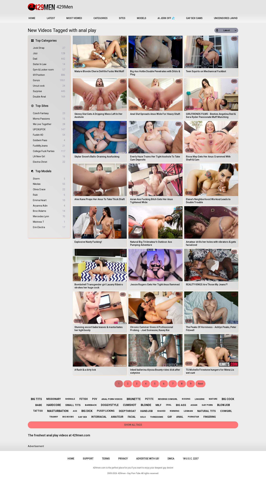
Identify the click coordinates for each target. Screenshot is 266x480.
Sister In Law (49, 64)
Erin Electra (49, 227)
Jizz (49, 53)
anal (179, 416)
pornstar (193, 417)
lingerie (199, 399)
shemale (70, 399)
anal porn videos (111, 399)
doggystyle (110, 405)
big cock (228, 399)
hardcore (53, 405)
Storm (49, 178)
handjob (146, 411)
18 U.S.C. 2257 (190, 458)
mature (213, 399)
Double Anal (49, 96)
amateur (117, 416)
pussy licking (106, 411)
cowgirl (226, 411)
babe (38, 405)
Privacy (123, 458)
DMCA (171, 458)
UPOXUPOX (49, 129)
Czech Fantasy (49, 113)
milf (159, 405)
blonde (146, 405)
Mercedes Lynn (49, 216)
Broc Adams (49, 211)
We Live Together (49, 124)
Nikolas (49, 184)
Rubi (49, 194)
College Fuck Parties (49, 151)
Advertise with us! (147, 458)
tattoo (38, 411)
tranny (53, 417)
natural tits (206, 411)
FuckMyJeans (49, 145)
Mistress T (49, 221)
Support (88, 458)
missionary (53, 399)
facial (132, 416)
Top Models (43, 171)
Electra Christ (49, 162)
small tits (73, 405)
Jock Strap (49, 48)
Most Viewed (74, 18)
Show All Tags (133, 424)
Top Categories (46, 40)
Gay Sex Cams (194, 18)
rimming (174, 411)
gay (169, 416)
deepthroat (127, 411)
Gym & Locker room (49, 69)
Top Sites (41, 106)
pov (94, 399)
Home (31, 18)
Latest (51, 18)
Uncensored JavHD (226, 18)
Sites (122, 18)
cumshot (129, 405)
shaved (161, 411)
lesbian (188, 411)
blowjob (223, 405)
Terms (106, 458)
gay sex (82, 417)
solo (143, 417)
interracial (99, 416)
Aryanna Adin (49, 205)
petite (149, 399)
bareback (91, 405)
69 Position (49, 75)
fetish (83, 399)
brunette (134, 399)
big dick (86, 411)
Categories (100, 18)
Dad (49, 58)
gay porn (207, 405)
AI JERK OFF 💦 (166, 18)
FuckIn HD (49, 135)
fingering (209, 416)
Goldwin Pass (49, 140)
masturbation (57, 411)
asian (194, 405)
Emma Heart (49, 200)
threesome (156, 417)
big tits (36, 399)
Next (200, 383)
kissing (186, 399)
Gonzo (49, 80)
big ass (181, 405)
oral (169, 405)
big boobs (68, 417)
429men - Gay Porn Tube (129, 473)
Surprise (49, 91)
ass (75, 411)
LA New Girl (49, 156)
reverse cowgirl (167, 399)
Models (141, 18)
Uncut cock (49, 85)
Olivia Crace (49, 189)
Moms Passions (49, 118)
